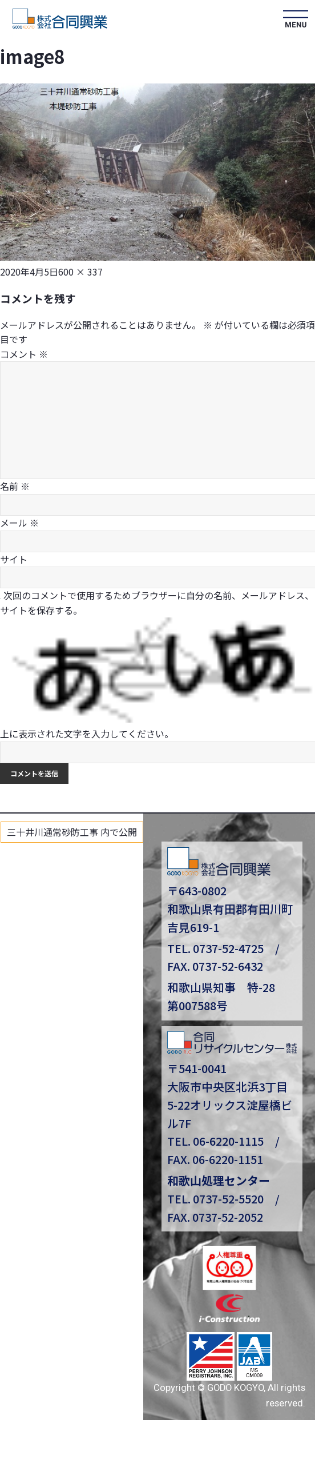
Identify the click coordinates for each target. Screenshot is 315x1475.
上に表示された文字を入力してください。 (86, 733)
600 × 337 (80, 271)
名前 (15, 486)
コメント (24, 354)
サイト (13, 559)
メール (19, 522)
